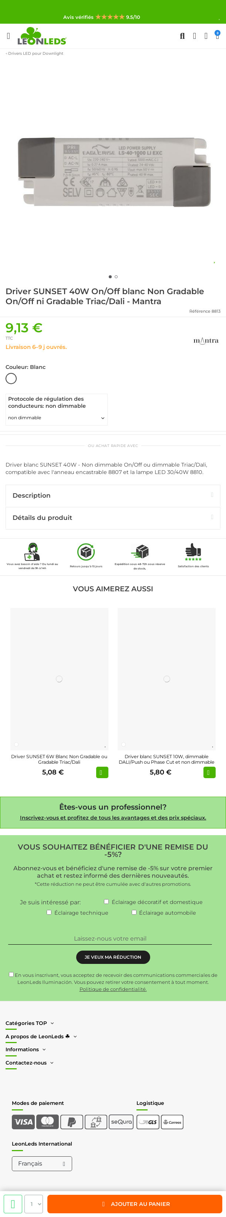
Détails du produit (113, 517)
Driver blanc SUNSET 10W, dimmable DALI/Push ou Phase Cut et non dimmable (167, 759)
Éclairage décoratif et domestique (157, 902)
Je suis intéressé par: (50, 902)
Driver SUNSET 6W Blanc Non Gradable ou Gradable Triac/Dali (59, 759)
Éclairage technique (81, 913)
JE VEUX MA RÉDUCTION (113, 957)
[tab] (113, 496)
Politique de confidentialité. (113, 989)
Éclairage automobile (167, 913)
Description (113, 495)
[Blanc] (16, 744)
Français (43, 1163)
